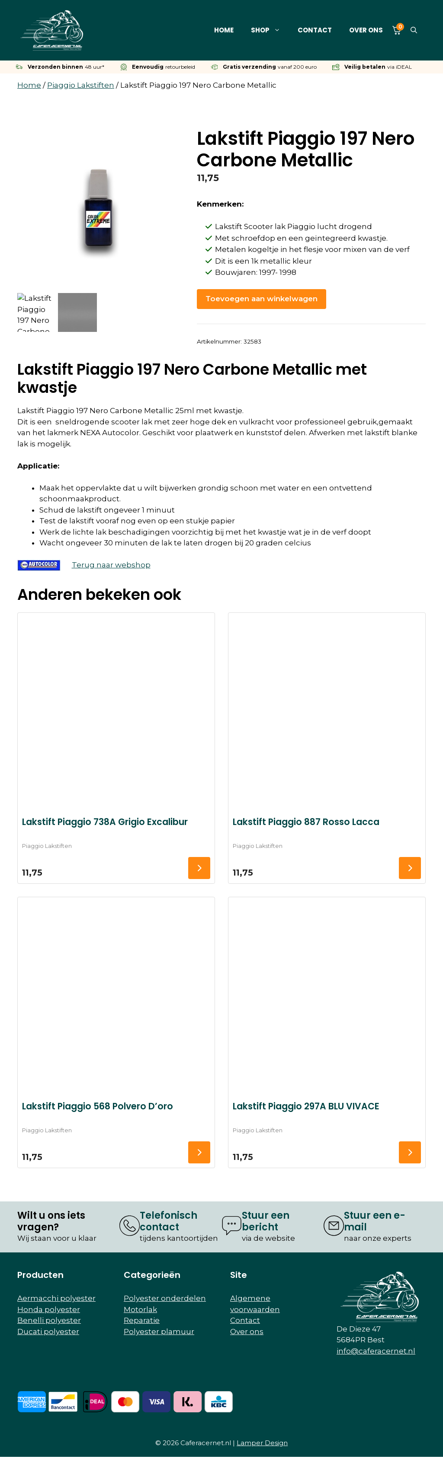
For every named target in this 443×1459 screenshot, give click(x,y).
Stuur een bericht (265, 1221)
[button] (414, 30)
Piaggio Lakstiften (80, 85)
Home (224, 30)
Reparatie (142, 1320)
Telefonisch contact (168, 1221)
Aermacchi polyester (56, 1298)
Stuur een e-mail (374, 1221)
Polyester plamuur (159, 1331)
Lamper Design (262, 1443)
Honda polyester (48, 1309)
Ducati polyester (48, 1331)
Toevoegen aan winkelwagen (261, 298)
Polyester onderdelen (165, 1298)
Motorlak (140, 1309)
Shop (270, 30)
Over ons (366, 30)
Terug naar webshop (111, 565)
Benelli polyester (49, 1320)
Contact (315, 30)
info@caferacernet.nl (376, 1351)
